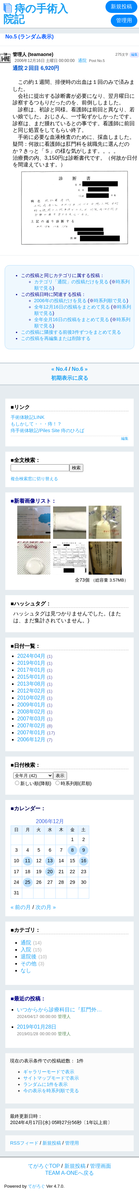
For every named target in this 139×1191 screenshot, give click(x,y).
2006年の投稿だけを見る (60, 300)
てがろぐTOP (44, 1166)
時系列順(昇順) (73, 783)
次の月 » (45, 907)
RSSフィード (24, 1143)
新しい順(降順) (33, 783)
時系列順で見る (110, 300)
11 (27, 860)
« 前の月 (21, 907)
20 (50, 871)
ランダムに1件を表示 (45, 1084)
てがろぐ (36, 1186)
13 (50, 860)
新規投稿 (121, 6)
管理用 (124, 20)
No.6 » (80, 369)
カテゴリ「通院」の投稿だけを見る (71, 281)
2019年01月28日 (36, 1027)
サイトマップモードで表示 (51, 1078)
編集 (134, 54)
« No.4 (59, 369)
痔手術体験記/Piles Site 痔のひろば (47, 430)
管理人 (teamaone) (33, 54)
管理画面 (100, 1166)
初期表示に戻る (69, 378)
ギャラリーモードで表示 (48, 1071)
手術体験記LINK (27, 417)
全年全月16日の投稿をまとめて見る (71, 319)
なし (26, 970)
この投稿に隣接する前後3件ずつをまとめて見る (71, 332)
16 (83, 860)
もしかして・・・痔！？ (36, 423)
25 (27, 882)
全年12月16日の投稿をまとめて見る (72, 307)
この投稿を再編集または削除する (56, 338)
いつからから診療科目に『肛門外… (59, 1009)
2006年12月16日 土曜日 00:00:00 (45, 60)
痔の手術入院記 (35, 14)
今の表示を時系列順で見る (51, 1090)
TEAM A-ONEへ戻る (69, 1173)
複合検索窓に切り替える (34, 478)
